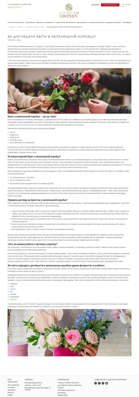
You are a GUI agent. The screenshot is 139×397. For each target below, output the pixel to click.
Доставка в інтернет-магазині (69, 385)
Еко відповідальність (33, 383)
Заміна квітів (63, 395)
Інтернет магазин (110, 5)
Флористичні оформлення (65, 22)
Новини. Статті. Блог (35, 27)
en (129, 5)
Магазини (95, 5)
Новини (20, 27)
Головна (11, 27)
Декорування (82, 22)
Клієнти (11, 392)
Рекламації (62, 393)
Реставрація (127, 22)
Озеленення (30, 22)
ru (126, 5)
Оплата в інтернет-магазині (68, 383)
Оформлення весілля (97, 22)
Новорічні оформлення (45, 22)
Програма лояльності (66, 390)
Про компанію (13, 385)
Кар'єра (10, 395)
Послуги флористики (16, 22)
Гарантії (61, 388)
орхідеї (12, 289)
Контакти (11, 387)
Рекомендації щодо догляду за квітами (37, 389)
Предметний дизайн (113, 22)
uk (123, 5)
